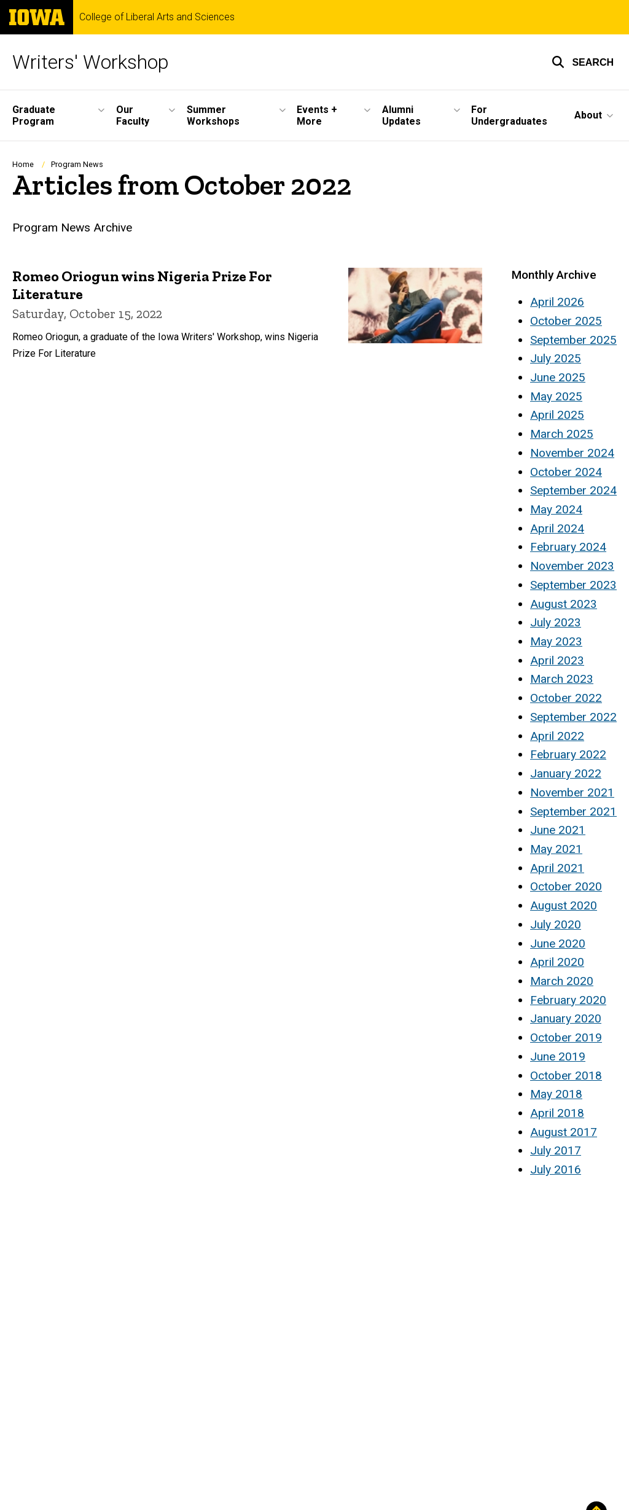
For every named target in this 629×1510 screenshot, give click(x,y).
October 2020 (566, 886)
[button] (582, 62)
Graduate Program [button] (33, 115)
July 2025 (555, 358)
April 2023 (557, 660)
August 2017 (563, 1132)
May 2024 (556, 509)
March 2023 (561, 679)
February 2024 (568, 547)
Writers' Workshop (90, 62)
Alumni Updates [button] (401, 115)
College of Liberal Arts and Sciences (157, 17)
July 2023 (555, 622)
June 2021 (557, 830)
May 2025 (556, 396)
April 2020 (557, 962)
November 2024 (572, 453)
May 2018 (556, 1094)
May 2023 (556, 641)
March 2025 (561, 434)
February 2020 (568, 1000)
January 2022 (565, 773)
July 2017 (555, 1150)
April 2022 (557, 736)
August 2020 (563, 905)
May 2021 (556, 849)
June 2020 (557, 943)
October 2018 (566, 1075)
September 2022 (573, 717)
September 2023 (573, 585)
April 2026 (557, 302)
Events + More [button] (317, 115)
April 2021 (557, 868)
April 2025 (557, 415)
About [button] (588, 115)
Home (23, 164)
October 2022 (566, 698)
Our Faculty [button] (132, 115)
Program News (77, 164)
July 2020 (555, 924)
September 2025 (573, 340)
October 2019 (566, 1037)
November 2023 (572, 566)
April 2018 (557, 1113)
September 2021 (573, 811)
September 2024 (573, 490)
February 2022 (568, 754)
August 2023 (563, 604)
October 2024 (566, 472)
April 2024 (557, 528)
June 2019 (557, 1056)
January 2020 (565, 1018)
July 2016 (555, 1169)
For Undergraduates (509, 115)
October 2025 (566, 321)
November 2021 (572, 792)
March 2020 (561, 981)
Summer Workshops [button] (213, 115)
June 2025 (557, 377)
